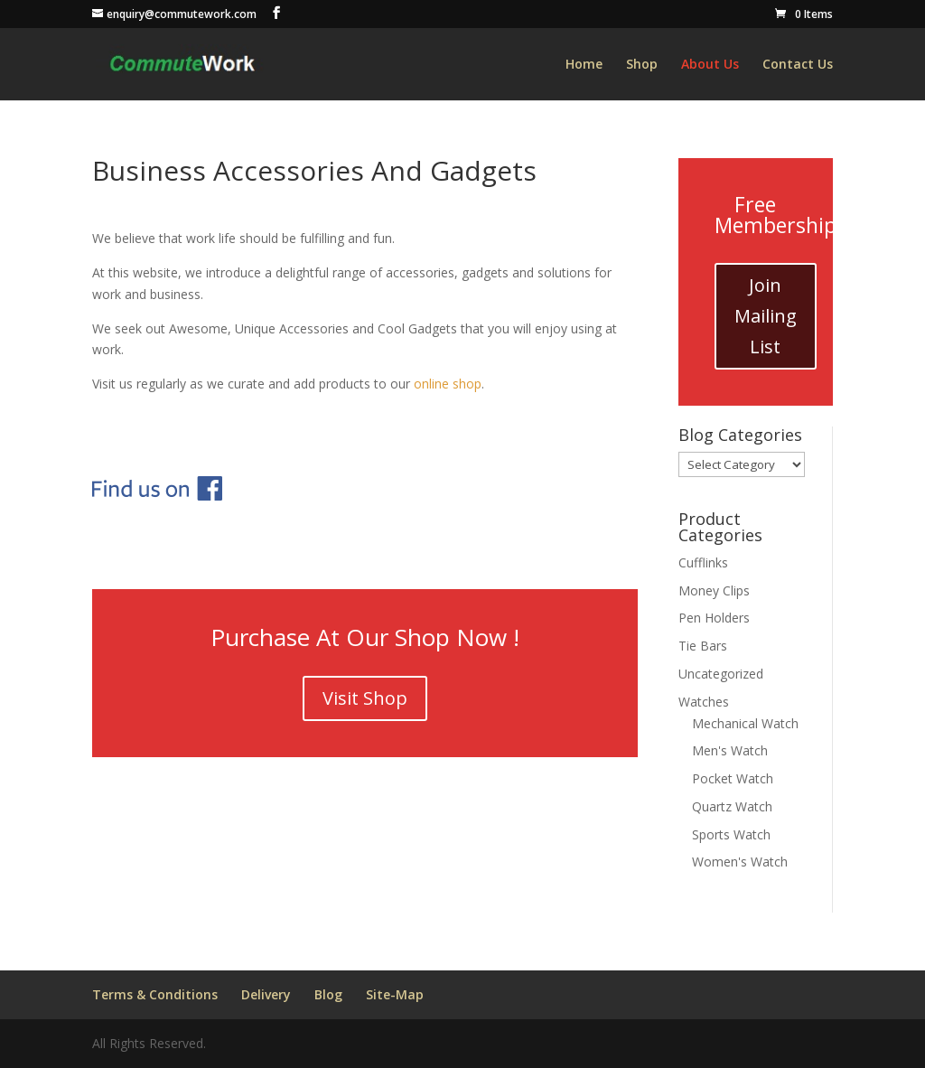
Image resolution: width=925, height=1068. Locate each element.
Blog (328, 994)
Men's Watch (730, 750)
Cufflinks (703, 562)
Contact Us (797, 65)
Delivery (266, 994)
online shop (447, 383)
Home (584, 65)
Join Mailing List (765, 316)
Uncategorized (720, 673)
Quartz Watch (732, 806)
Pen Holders (714, 617)
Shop (642, 65)
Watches (703, 701)
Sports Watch (731, 834)
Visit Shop (364, 698)
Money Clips (714, 590)
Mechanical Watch (745, 723)
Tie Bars (702, 645)
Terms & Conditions (155, 994)
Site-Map (395, 994)
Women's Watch (740, 861)
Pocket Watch (732, 778)
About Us (710, 65)
